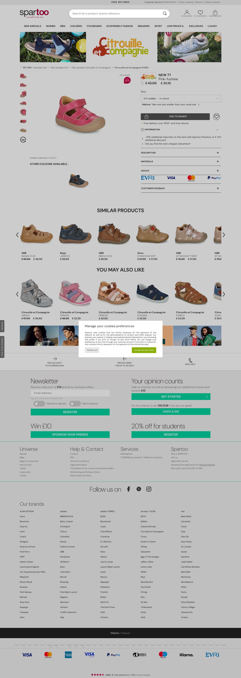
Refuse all (92, 350)
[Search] (164, 13)
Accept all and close (144, 350)
